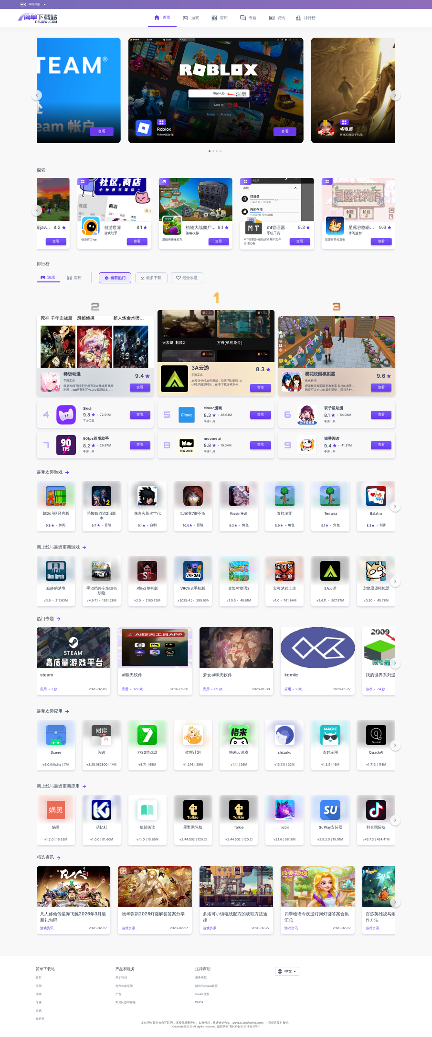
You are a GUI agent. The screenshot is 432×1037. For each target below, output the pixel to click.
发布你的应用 (124, 986)
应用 (39, 986)
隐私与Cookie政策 (206, 986)
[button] (37, 95)
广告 (118, 994)
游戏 (39, 994)
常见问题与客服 (126, 1002)
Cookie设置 (202, 994)
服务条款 (201, 977)
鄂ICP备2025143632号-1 (245, 1026)
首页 (39, 977)
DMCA (199, 1002)
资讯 (39, 1010)
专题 (39, 1002)
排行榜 (40, 1018)
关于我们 (121, 977)
